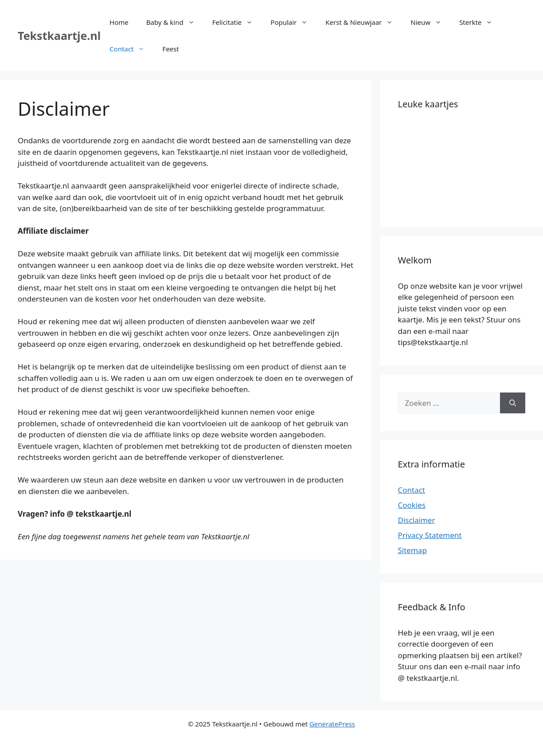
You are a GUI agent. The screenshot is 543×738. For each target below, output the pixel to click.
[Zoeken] (512, 403)
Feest (170, 48)
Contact (131, 48)
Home (119, 22)
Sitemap (412, 550)
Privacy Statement (430, 535)
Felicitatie (237, 22)
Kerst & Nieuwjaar (363, 22)
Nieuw (430, 22)
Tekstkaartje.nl (59, 35)
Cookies (412, 505)
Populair (293, 22)
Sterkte (480, 22)
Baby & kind (174, 22)
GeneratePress (332, 723)
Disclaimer (416, 520)
